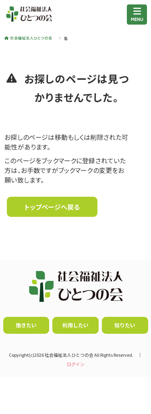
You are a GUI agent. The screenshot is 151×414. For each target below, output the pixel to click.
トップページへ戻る (52, 207)
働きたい (26, 325)
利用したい (75, 325)
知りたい (124, 325)
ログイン (76, 364)
